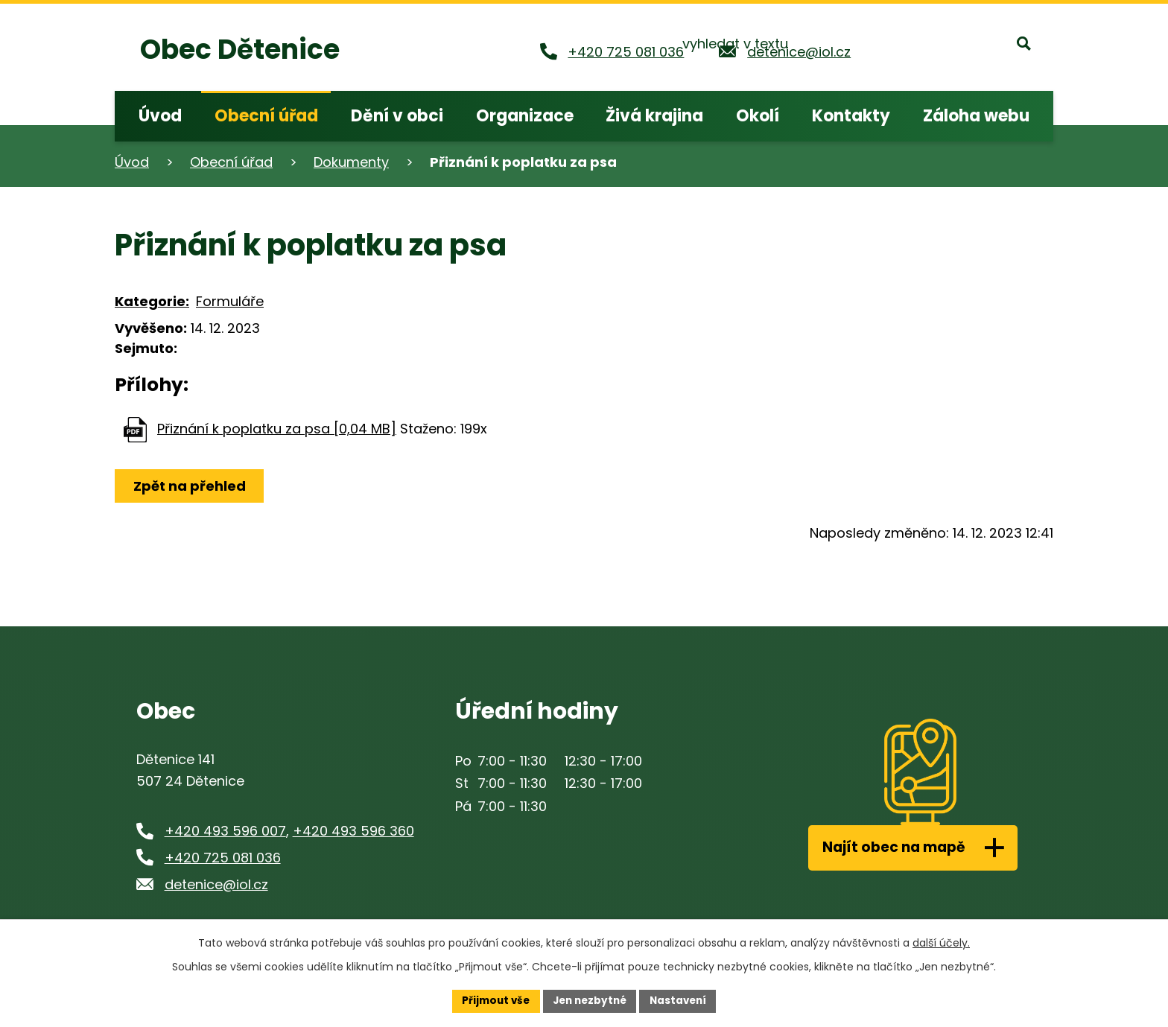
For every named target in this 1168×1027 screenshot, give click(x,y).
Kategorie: (152, 301)
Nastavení (682, 1000)
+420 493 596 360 (353, 830)
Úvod (132, 162)
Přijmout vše (491, 1000)
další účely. (941, 942)
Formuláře (230, 301)
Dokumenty (351, 162)
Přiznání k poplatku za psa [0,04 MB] (276, 428)
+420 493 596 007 (225, 830)
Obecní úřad (231, 162)
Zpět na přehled (191, 486)
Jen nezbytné (589, 1000)
